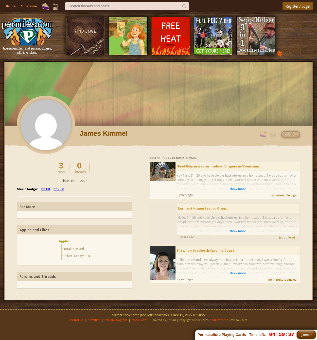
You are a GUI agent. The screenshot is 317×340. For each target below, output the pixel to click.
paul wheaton (219, 320)
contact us (76, 320)
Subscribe (29, 6)
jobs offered (287, 237)
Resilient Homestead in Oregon (204, 208)
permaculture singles (282, 279)
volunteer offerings (284, 195)
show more (238, 189)
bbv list (59, 189)
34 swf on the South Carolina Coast (205, 250)
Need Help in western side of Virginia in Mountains (218, 166)
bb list (45, 189)
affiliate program (116, 320)
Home (10, 6)
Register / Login (298, 6)
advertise (94, 320)
